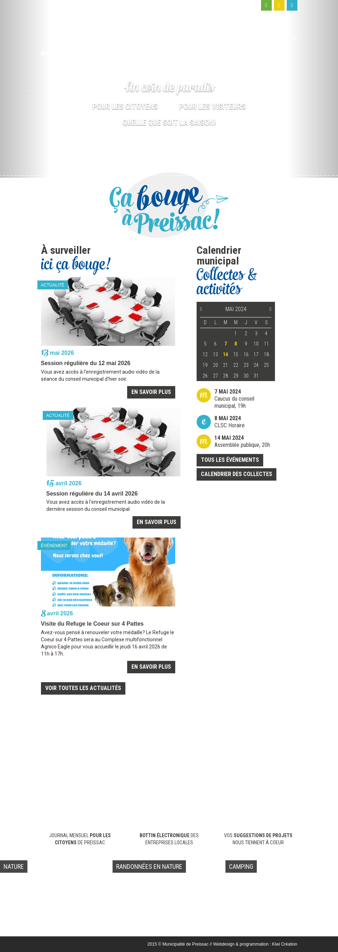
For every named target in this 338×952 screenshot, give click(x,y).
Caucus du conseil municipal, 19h (234, 398)
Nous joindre (279, 38)
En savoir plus (151, 392)
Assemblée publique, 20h (242, 441)
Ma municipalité (160, 38)
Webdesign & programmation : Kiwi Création (255, 944)
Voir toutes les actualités (83, 688)
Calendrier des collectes (236, 474)
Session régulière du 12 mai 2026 (86, 363)
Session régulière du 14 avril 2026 (92, 494)
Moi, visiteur (241, 38)
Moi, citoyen (202, 38)
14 (225, 354)
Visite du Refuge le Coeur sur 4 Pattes (92, 624)
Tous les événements (230, 459)
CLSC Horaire (229, 422)
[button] (25, 89)
